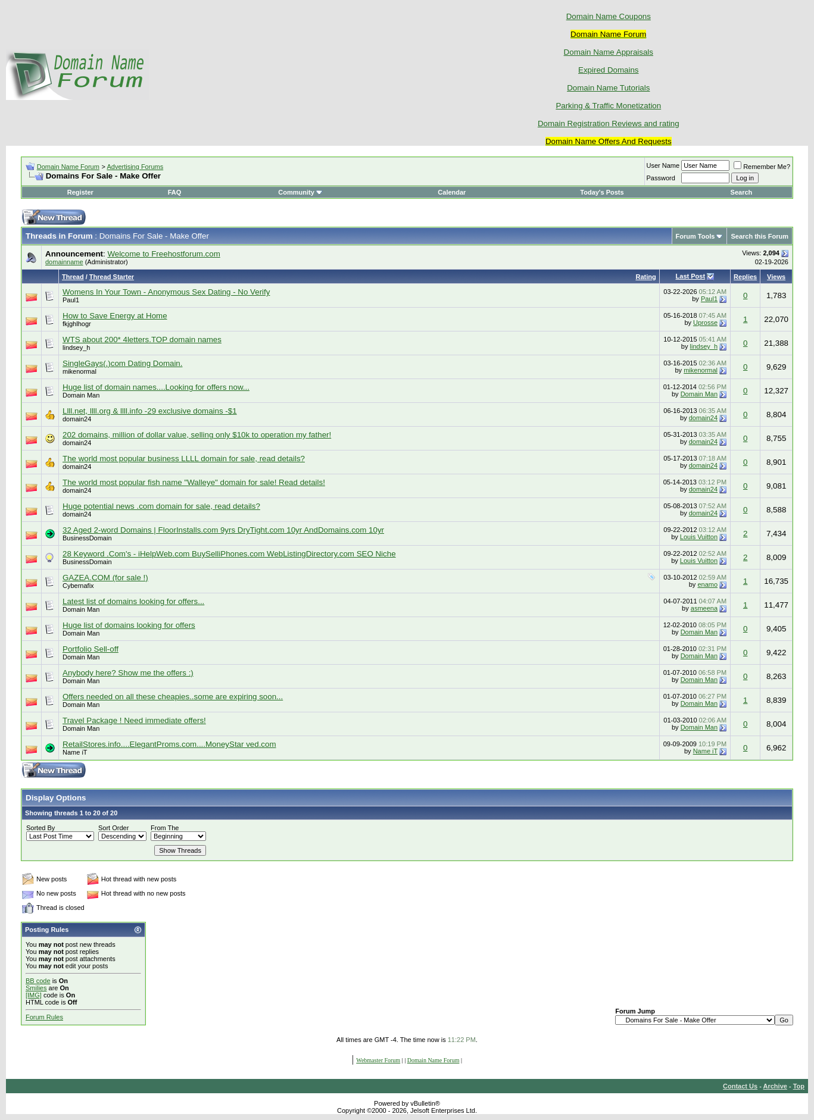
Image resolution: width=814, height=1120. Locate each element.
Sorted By (40, 827)
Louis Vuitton (699, 536)
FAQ (175, 192)
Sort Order (113, 827)
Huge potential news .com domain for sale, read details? (161, 506)
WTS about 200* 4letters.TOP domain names (142, 339)
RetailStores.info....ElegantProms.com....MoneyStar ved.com (169, 744)
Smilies (36, 987)
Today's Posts (601, 192)
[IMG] (34, 995)
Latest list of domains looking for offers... (133, 601)
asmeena (704, 608)
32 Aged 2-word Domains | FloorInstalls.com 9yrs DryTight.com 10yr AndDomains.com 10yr (223, 529)
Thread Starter (111, 276)
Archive (775, 1086)
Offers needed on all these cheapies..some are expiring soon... (173, 696)
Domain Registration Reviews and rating (608, 123)
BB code (38, 980)
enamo (707, 584)
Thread (73, 276)
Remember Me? (762, 166)
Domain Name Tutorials (608, 87)
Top (798, 1086)
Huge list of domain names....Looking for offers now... (156, 387)
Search (742, 192)
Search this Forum (759, 236)
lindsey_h (76, 347)
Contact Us (740, 1086)
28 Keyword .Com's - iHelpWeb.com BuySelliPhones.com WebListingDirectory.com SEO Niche (229, 553)
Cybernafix (78, 585)
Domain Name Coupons (608, 16)
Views (776, 276)
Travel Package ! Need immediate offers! (134, 720)
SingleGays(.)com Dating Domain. (122, 363)
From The (165, 827)
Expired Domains (608, 69)
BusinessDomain (87, 538)
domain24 (77, 419)
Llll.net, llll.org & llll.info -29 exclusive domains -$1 (150, 410)
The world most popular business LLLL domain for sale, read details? (184, 458)
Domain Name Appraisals (608, 52)
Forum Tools (695, 236)
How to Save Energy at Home (115, 315)
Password (661, 178)
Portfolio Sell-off (90, 649)
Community (300, 192)
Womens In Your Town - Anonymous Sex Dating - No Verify (166, 291)
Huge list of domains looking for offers (129, 625)
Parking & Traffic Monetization (608, 105)
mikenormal (79, 371)
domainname (64, 261)
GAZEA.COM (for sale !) (105, 577)
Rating (645, 276)
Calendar (452, 192)
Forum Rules (44, 1017)
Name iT (75, 752)
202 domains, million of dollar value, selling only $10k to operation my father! (197, 434)
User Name (663, 165)
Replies (745, 276)
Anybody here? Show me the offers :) (128, 672)
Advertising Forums (135, 166)
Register (80, 192)
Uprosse (705, 322)
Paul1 (71, 300)
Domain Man (81, 395)
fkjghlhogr (77, 323)
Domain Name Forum (68, 166)
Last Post (691, 276)
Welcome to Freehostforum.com (163, 253)
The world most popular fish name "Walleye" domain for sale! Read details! (194, 482)
